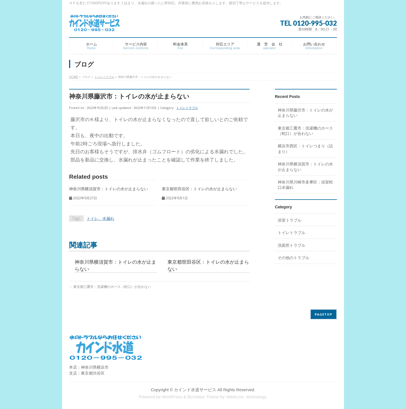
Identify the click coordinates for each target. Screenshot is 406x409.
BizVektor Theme (203, 397)
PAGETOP (323, 314)
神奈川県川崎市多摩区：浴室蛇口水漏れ (305, 184)
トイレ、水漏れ (100, 218)
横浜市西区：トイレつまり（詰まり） (305, 148)
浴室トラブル (289, 220)
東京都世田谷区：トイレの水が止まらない (199, 188)
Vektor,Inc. (235, 397)
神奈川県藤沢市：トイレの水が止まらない (305, 112)
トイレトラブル (187, 108)
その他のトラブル (293, 257)
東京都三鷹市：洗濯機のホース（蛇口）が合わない (110, 286)
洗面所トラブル (291, 245)
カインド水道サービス (195, 390)
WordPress (172, 397)
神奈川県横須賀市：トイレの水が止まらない (108, 188)
